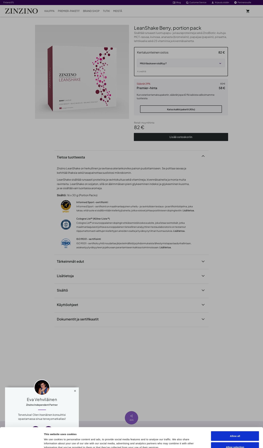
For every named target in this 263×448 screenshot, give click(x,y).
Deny (235, 439)
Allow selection (235, 428)
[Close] (75, 390)
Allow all (235, 417)
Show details (190, 439)
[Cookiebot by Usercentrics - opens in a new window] (21, 441)
